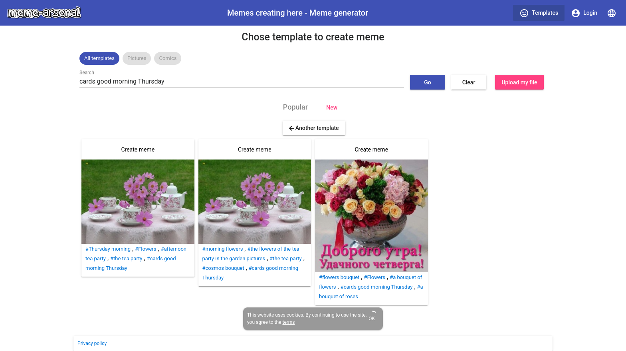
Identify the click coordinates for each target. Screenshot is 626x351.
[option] (99, 58)
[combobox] (241, 81)
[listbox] (313, 58)
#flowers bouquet (339, 277)
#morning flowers (222, 249)
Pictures (136, 58)
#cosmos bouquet (223, 268)
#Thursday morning (108, 249)
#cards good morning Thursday (377, 287)
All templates (99, 58)
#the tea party (126, 258)
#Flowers (145, 249)
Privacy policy (92, 343)
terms (288, 322)
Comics (167, 58)
